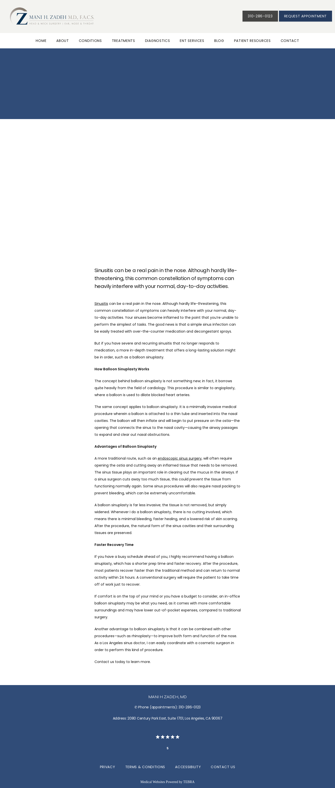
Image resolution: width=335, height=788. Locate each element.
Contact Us (223, 766)
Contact (290, 40)
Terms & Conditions (145, 766)
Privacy (107, 766)
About (62, 40)
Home (41, 40)
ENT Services (192, 40)
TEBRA (189, 782)
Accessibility (188, 766)
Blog (219, 40)
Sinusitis (101, 303)
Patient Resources (252, 40)
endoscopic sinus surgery (180, 458)
